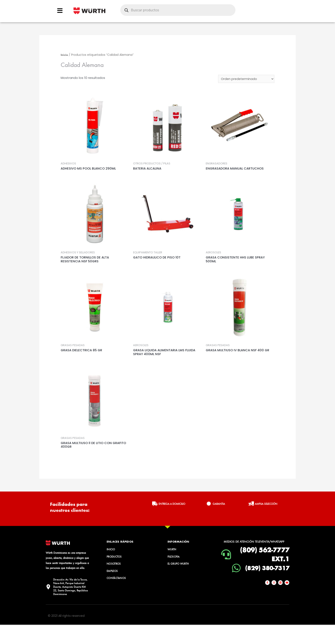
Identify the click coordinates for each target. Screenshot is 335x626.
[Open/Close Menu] (60, 10)
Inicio (64, 54)
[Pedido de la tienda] (245, 79)
